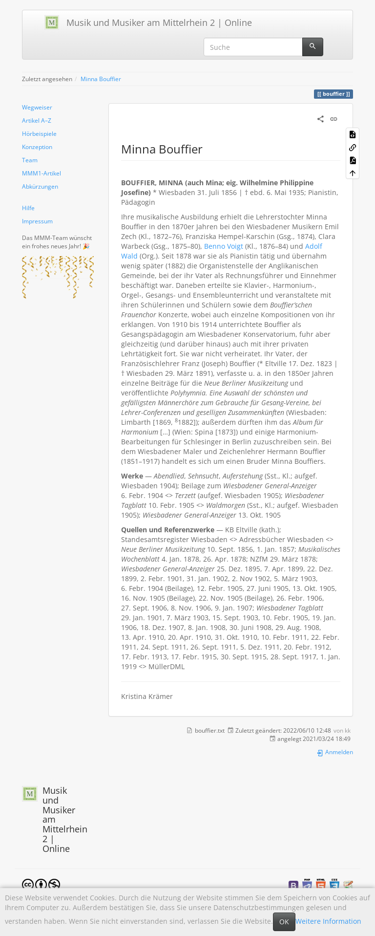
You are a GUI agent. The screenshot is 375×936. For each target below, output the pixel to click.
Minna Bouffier (101, 79)
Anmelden (334, 752)
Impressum (37, 221)
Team (30, 160)
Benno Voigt (223, 246)
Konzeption (37, 147)
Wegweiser (37, 107)
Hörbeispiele (39, 133)
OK (284, 921)
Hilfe (28, 208)
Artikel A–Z (36, 120)
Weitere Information (328, 921)
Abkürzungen (40, 186)
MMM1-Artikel (41, 173)
